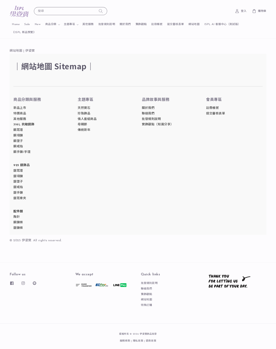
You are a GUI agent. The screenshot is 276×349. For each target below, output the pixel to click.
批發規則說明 (106, 24)
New (38, 24)
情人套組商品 (87, 119)
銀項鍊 (18, 176)
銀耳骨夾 (19, 198)
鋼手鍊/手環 (22, 152)
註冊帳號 (156, 24)
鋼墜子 (18, 141)
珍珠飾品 (84, 113)
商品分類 (50, 24)
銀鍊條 (18, 228)
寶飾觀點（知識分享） (158, 124)
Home (16, 24)
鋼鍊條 (18, 222)
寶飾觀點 (141, 24)
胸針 (16, 217)
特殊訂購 (146, 305)
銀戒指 (18, 187)
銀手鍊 (18, 192)
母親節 (82, 124)
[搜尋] (101, 11)
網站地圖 (194, 24)
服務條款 (125, 341)
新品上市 (19, 108)
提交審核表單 (175, 24)
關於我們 (125, 24)
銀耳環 (18, 170)
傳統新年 (84, 130)
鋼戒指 (18, 146)
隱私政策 (138, 341)
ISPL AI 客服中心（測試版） (222, 24)
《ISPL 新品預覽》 (24, 32)
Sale (27, 24)
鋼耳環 (18, 130)
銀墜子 (18, 181)
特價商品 (19, 113)
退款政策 (151, 341)
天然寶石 (84, 108)
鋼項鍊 (18, 135)
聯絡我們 (148, 113)
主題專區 (69, 24)
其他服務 (88, 24)
